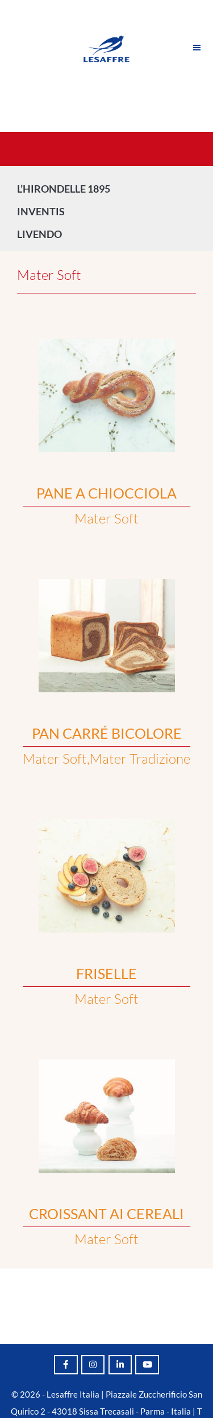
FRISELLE (106, 973)
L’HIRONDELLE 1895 (63, 188)
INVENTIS (43, 211)
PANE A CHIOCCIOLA (106, 492)
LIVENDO (42, 234)
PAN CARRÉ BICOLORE (107, 733)
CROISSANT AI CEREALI (106, 1213)
